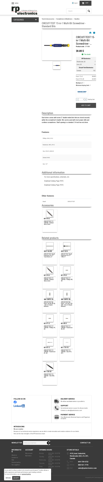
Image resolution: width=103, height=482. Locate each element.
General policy (16, 462)
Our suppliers (16, 465)
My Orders (28, 456)
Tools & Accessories (48, 19)
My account (28, 453)
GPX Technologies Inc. (97, 477)
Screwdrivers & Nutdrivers (64, 19)
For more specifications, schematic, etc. (57, 177)
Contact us (85, 443)
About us (14, 455)
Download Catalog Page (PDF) (53, 181)
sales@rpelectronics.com (74, 410)
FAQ (13, 460)
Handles (77, 19)
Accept (16, 478)
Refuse (8, 478)
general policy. (26, 474)
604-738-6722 (83, 462)
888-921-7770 (83, 465)
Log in (75, 3)
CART (85, 3)
